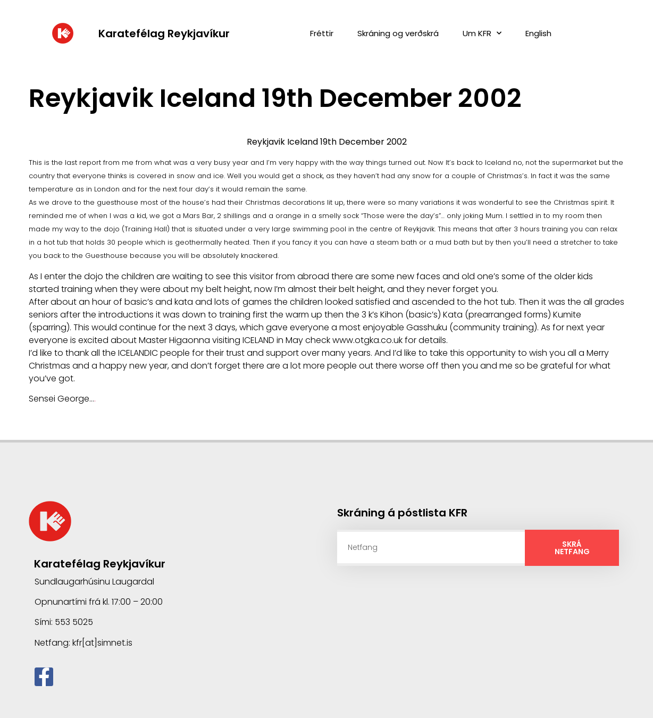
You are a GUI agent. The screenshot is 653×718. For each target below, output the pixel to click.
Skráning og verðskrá (398, 33)
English (538, 33)
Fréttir (321, 33)
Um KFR (482, 33)
